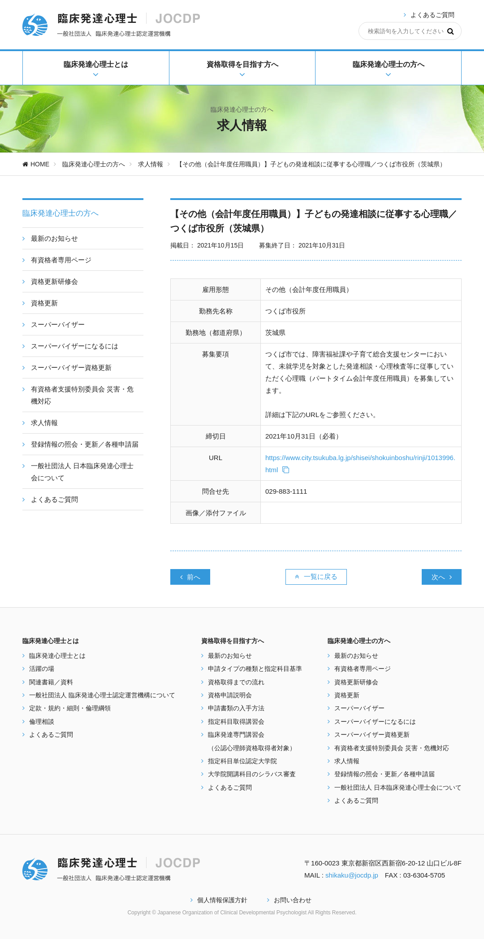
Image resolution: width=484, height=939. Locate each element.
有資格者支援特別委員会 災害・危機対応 (391, 748)
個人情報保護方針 (218, 900)
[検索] (450, 31)
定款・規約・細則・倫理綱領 (70, 708)
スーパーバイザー (359, 708)
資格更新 (346, 695)
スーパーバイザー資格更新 (372, 734)
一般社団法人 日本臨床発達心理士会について (398, 787)
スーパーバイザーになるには (375, 721)
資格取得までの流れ (236, 682)
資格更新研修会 (356, 682)
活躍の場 (41, 668)
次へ (442, 577)
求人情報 (150, 164)
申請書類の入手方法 (236, 708)
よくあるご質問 (432, 14)
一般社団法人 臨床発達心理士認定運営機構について (102, 695)
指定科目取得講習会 (236, 721)
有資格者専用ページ (362, 668)
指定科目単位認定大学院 (242, 761)
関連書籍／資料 (51, 682)
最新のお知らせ (230, 655)
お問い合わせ (289, 900)
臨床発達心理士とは (57, 655)
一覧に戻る (316, 576)
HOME (35, 164)
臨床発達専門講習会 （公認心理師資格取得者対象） (252, 741)
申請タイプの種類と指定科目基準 (255, 668)
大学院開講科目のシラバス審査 (252, 774)
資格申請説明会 (230, 695)
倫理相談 (41, 721)
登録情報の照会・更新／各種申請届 (384, 774)
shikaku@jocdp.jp (351, 875)
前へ (190, 577)
